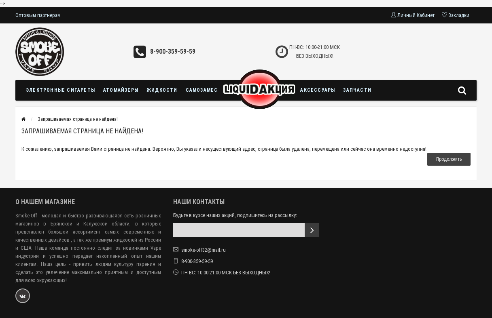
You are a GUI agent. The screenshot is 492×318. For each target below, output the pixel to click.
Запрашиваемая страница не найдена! (78, 119)
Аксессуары (317, 90)
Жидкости (162, 90)
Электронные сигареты (60, 90)
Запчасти (357, 90)
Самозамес (202, 90)
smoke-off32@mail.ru (203, 250)
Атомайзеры (120, 90)
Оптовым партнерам (38, 15)
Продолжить (449, 159)
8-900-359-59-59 (172, 51)
